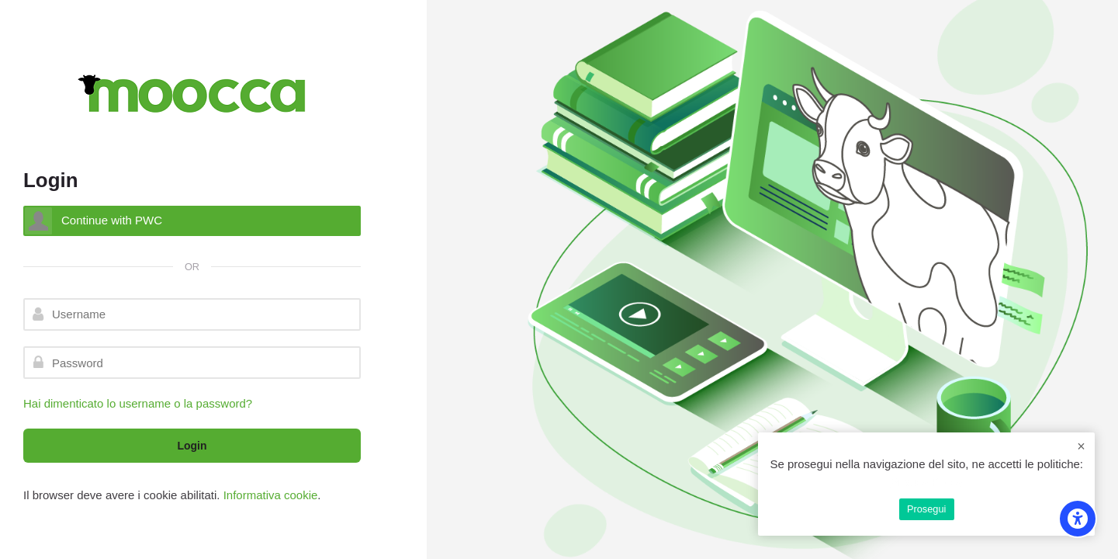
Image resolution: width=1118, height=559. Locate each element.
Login (191, 445)
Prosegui (926, 509)
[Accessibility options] (1077, 518)
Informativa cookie (270, 495)
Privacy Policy (927, 481)
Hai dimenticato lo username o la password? (137, 403)
